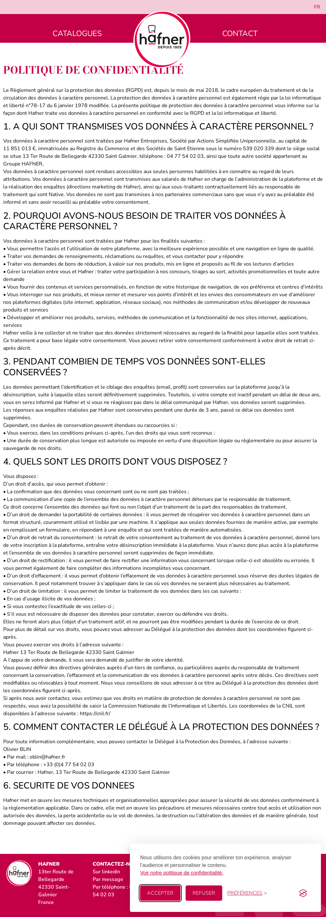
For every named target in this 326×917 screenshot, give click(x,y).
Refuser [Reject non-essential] (204, 893)
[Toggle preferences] (247, 893)
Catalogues (77, 33)
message (112, 879)
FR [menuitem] (317, 7)
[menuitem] (317, 7)
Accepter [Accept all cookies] (160, 893)
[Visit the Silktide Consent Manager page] (303, 893)
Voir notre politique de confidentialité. (181, 873)
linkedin (111, 871)
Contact (240, 33)
